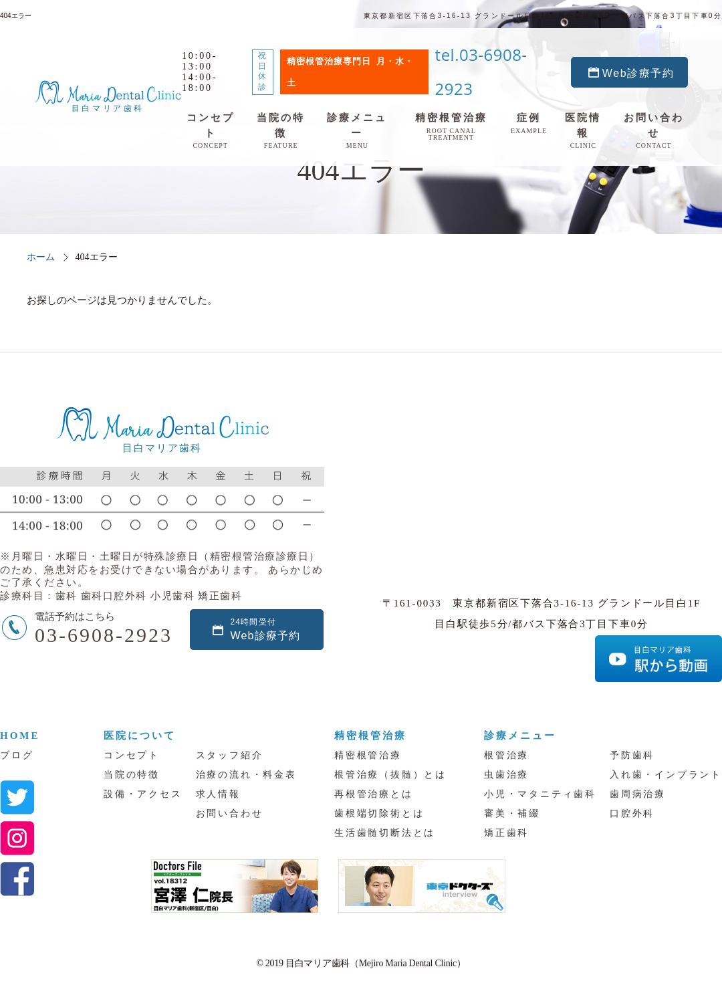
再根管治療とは (373, 794)
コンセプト (132, 755)
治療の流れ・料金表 (246, 775)
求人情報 (218, 794)
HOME (20, 735)
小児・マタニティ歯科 (540, 794)
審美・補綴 (512, 813)
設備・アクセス (143, 794)
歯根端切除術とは (379, 813)
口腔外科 (632, 813)
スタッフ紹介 (229, 755)
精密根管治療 (368, 755)
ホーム (41, 257)
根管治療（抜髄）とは (390, 775)
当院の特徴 (132, 775)
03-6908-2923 (103, 635)
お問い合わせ (229, 813)
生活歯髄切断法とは (384, 833)
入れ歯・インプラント (666, 775)
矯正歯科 (506, 833)
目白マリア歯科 (90, 75)
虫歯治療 (506, 775)
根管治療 (506, 755)
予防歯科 (632, 755)
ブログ (16, 755)
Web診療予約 (659, 50)
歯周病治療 (638, 794)
